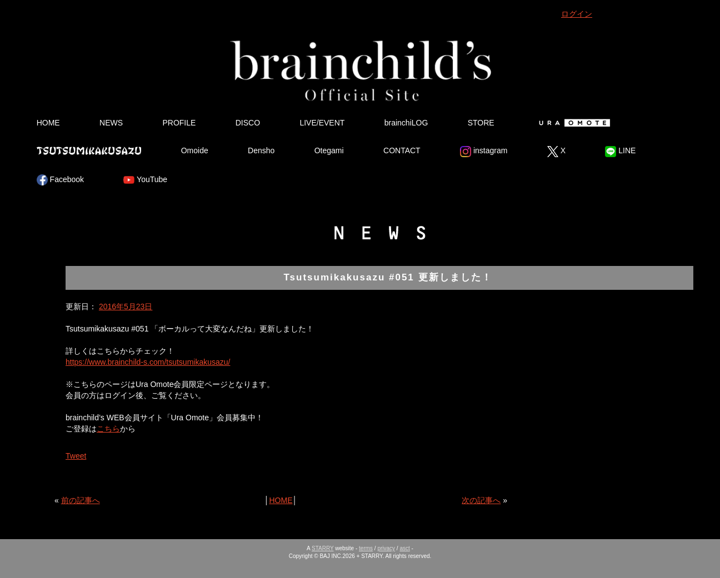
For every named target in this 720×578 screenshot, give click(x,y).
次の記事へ (481, 500)
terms (366, 548)
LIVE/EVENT (321, 122)
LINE (620, 151)
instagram (483, 151)
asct (404, 548)
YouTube (145, 179)
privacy (386, 548)
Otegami (329, 150)
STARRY (322, 548)
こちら (108, 428)
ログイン (576, 13)
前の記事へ (80, 500)
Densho (261, 150)
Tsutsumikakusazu (89, 150)
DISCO (248, 122)
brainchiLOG (406, 122)
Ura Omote (572, 123)
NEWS (111, 122)
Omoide (194, 150)
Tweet (76, 455)
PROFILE (179, 122)
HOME (48, 122)
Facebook (60, 179)
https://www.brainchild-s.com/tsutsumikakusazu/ (148, 362)
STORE (481, 122)
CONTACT (402, 150)
